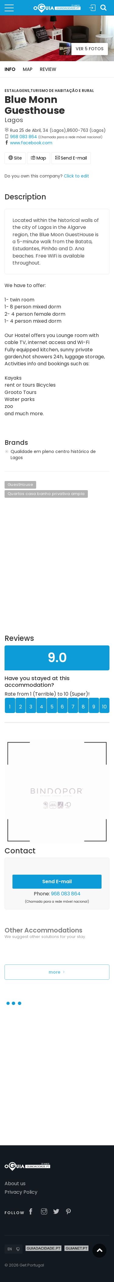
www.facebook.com (31, 143)
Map (28, 69)
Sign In (92, 8)
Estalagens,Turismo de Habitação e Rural (49, 90)
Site (15, 158)
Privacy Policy (21, 1192)
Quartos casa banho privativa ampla (46, 494)
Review (48, 69)
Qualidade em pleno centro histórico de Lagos (53, 454)
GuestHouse (20, 484)
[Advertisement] (57, 570)
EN (10, 1249)
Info (10, 69)
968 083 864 (23, 137)
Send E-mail (71, 158)
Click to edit (76, 176)
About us (15, 1183)
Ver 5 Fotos (81, 49)
